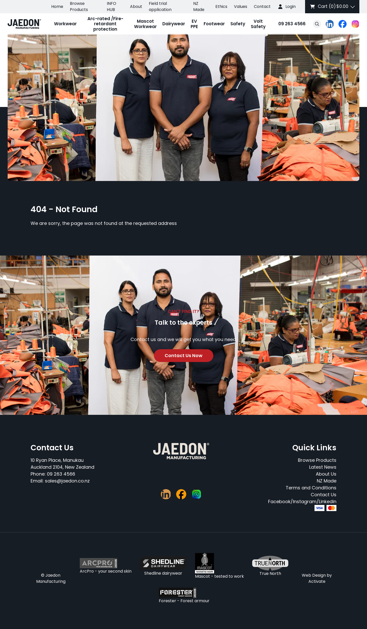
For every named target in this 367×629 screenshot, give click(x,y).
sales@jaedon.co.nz (67, 481)
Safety (237, 24)
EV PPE (194, 23)
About (136, 6)
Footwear (214, 24)
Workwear (65, 24)
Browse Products (79, 7)
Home (57, 6)
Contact (262, 6)
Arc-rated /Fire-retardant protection (105, 24)
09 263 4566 (287, 24)
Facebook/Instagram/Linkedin (302, 501)
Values (240, 6)
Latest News (322, 467)
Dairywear (173, 24)
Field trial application (160, 7)
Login (290, 6)
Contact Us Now (183, 355)
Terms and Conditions (311, 488)
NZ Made (198, 7)
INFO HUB (111, 7)
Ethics (221, 6)
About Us (326, 474)
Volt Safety (258, 23)
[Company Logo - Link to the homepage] (24, 24)
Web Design (314, 575)
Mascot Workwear (145, 23)
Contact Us (323, 494)
